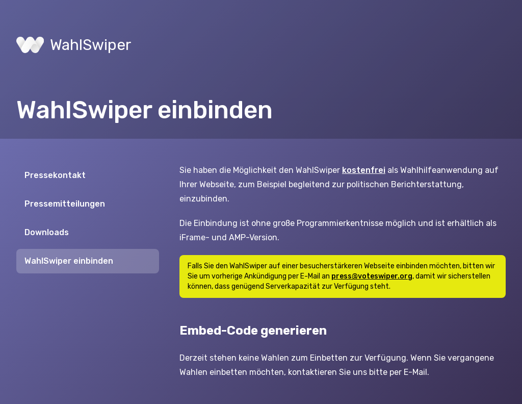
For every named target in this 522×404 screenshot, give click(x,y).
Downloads (46, 232)
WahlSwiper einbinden (68, 261)
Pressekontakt (55, 175)
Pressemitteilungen (64, 204)
